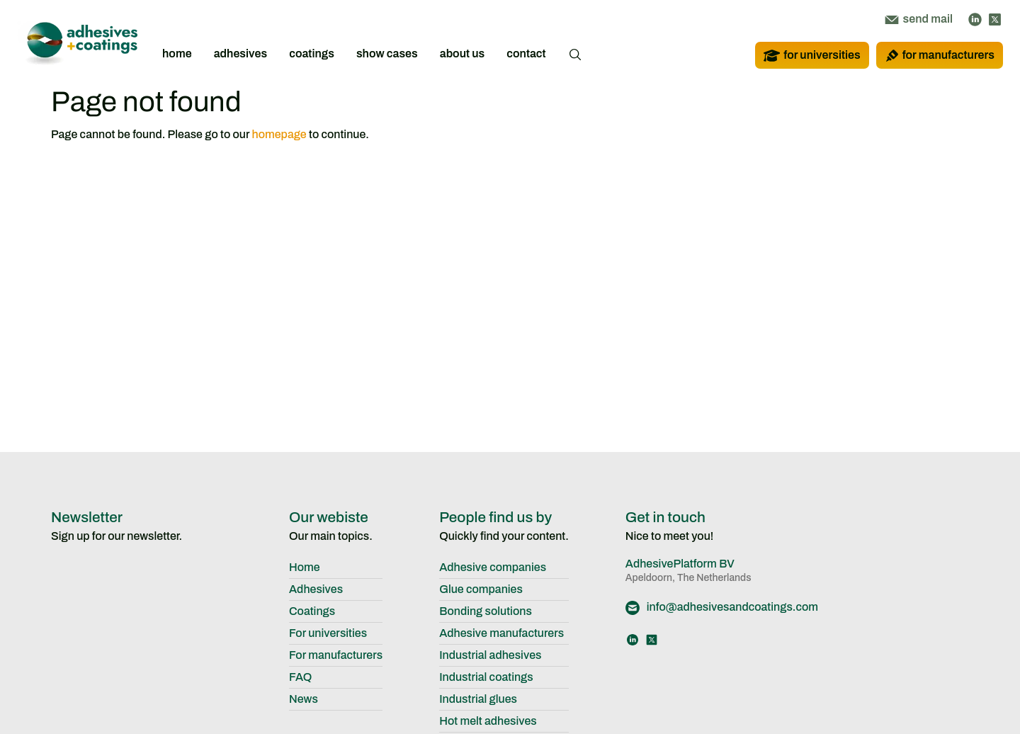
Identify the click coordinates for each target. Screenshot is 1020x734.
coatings (311, 53)
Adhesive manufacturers (501, 633)
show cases (387, 53)
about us (462, 53)
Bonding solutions (485, 611)
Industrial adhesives (490, 655)
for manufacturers (939, 55)
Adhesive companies (492, 567)
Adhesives (316, 589)
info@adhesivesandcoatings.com (721, 607)
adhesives (240, 53)
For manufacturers (335, 655)
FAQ (300, 677)
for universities (812, 55)
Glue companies (481, 589)
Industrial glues (478, 699)
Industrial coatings (486, 677)
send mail (919, 19)
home (177, 53)
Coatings (312, 611)
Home (304, 567)
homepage (279, 134)
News (303, 699)
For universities (328, 633)
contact (525, 53)
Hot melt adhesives (488, 721)
